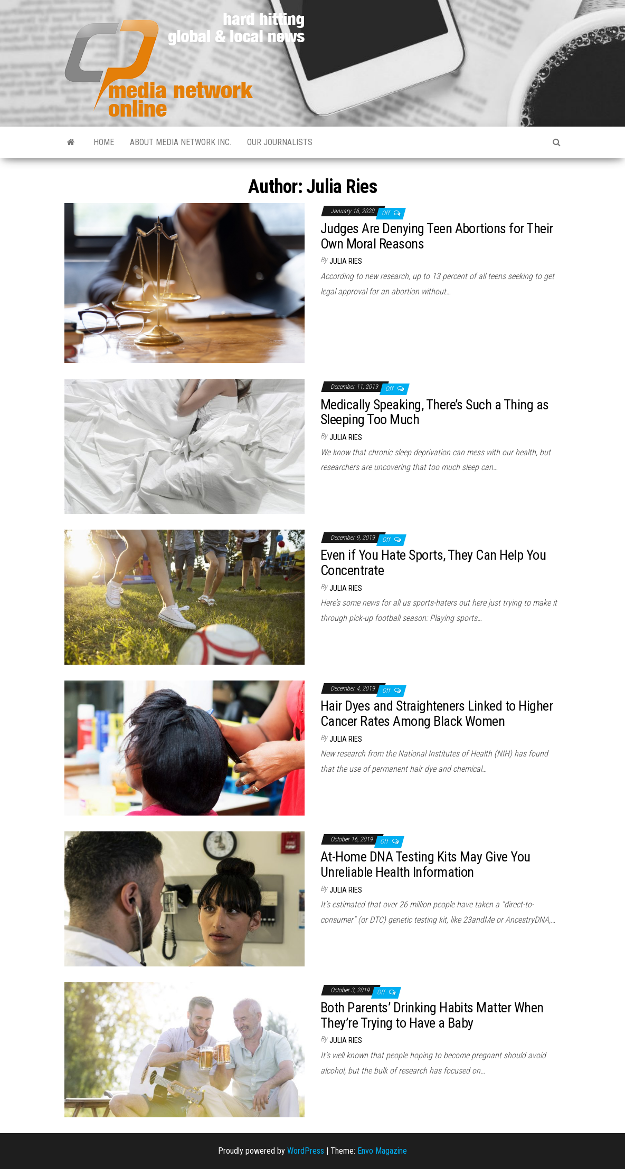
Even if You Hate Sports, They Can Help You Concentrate (433, 562)
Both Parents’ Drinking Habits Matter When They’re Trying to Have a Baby (432, 1015)
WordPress (305, 1151)
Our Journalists (279, 142)
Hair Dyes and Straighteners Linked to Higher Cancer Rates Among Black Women (436, 713)
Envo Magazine (382, 1151)
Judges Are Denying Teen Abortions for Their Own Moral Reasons (436, 236)
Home (103, 142)
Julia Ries (345, 261)
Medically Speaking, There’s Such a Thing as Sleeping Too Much (434, 412)
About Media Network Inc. (180, 142)
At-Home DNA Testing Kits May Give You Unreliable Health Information (425, 864)
